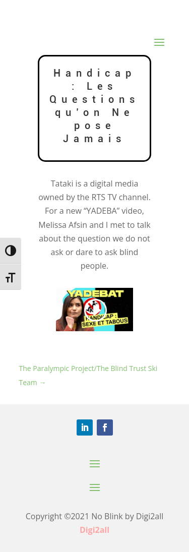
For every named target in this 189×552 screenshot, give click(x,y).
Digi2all (94, 529)
